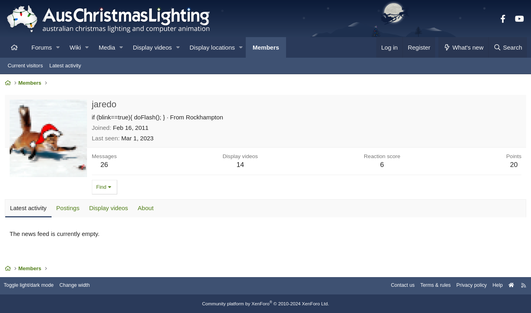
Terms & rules (428, 286)
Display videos (152, 47)
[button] (58, 47)
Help (492, 286)
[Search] (507, 47)
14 (241, 166)
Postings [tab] (69, 209)
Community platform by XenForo (265, 303)
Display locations (212, 47)
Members (266, 47)
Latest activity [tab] (29, 209)
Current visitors (25, 66)
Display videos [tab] (109, 209)
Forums (41, 47)
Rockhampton (205, 118)
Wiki (75, 47)
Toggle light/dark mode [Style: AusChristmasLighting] (34, 286)
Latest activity (65, 66)
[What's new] (463, 47)
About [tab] (147, 209)
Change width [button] (82, 286)
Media (107, 47)
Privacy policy (465, 286)
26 (106, 166)
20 (512, 166)
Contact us (393, 286)
